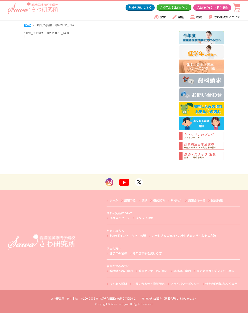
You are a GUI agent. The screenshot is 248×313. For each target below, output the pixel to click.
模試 (199, 17)
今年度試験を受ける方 (147, 253)
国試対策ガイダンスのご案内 (215, 271)
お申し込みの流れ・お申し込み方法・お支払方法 (184, 235)
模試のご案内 (182, 271)
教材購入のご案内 (121, 271)
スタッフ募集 (144, 218)
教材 (163, 17)
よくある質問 (118, 284)
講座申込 (130, 200)
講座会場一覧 (196, 200)
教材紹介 (176, 200)
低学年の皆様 (118, 253)
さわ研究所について (227, 17)
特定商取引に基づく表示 (221, 284)
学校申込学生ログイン (174, 7)
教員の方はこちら (140, 7)
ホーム (113, 200)
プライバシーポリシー (185, 284)
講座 (181, 17)
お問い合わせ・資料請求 (149, 284)
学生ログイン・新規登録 (212, 7)
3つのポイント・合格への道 (127, 235)
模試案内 (159, 200)
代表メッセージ (119, 218)
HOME (27, 25)
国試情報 (217, 200)
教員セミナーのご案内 (153, 271)
